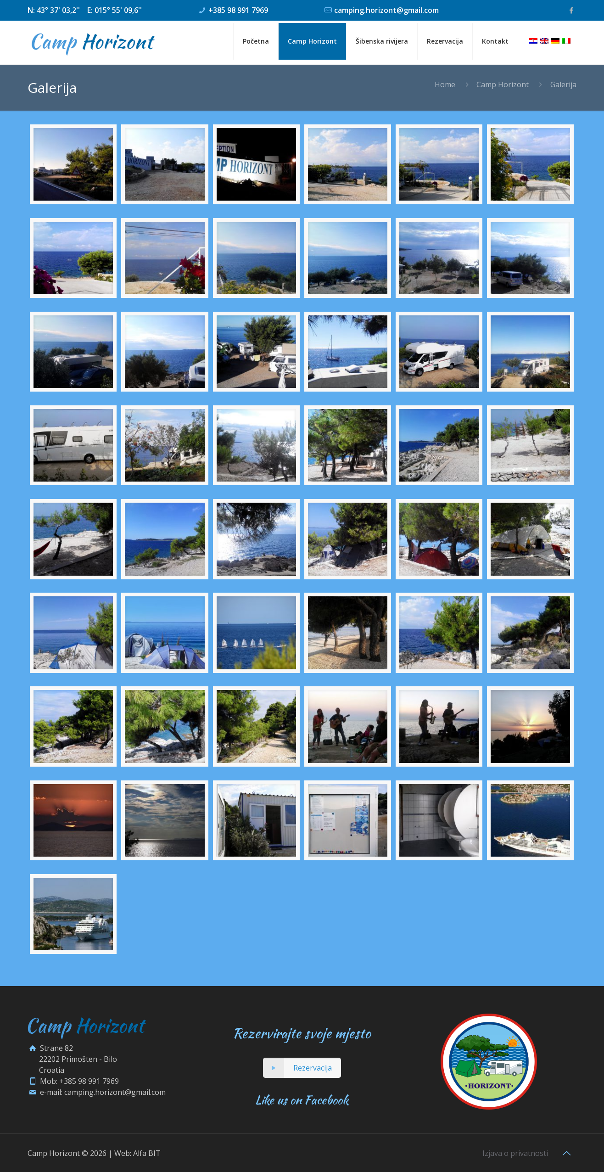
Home (445, 84)
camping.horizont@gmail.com (386, 10)
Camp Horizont (502, 84)
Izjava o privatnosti (515, 1153)
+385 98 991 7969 (238, 10)
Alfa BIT (147, 1153)
